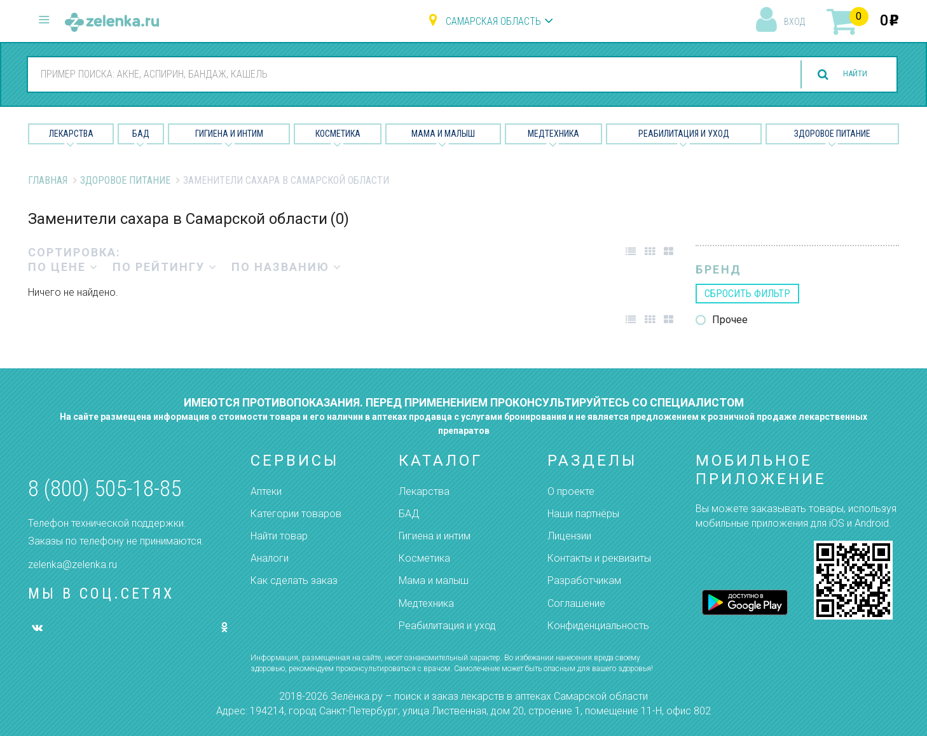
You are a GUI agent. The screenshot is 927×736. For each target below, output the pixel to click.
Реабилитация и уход (683, 133)
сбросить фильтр (747, 294)
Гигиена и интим (434, 536)
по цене (63, 267)
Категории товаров (296, 514)
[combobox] (398, 73)
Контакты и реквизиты (599, 558)
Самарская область (493, 21)
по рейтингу (165, 267)
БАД (140, 133)
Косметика (337, 133)
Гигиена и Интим (229, 133)
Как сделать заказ (294, 580)
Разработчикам (584, 580)
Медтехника (553, 133)
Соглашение (576, 603)
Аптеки (266, 491)
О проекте (570, 491)
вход (794, 22)
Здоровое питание (832, 133)
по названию (286, 267)
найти (847, 75)
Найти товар (279, 536)
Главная (47, 180)
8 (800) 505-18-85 (104, 489)
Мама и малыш (443, 133)
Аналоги (270, 558)
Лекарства (71, 133)
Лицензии (569, 536)
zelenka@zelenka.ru (72, 565)
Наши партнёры (583, 514)
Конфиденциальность (598, 626)
